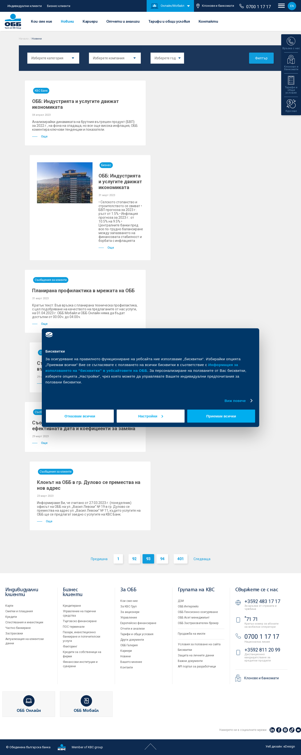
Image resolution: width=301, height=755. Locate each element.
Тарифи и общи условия (169, 21)
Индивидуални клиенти (24, 6)
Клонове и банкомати (215, 6)
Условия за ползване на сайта (199, 644)
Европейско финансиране (138, 623)
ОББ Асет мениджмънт (193, 617)
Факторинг (70, 646)
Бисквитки (185, 650)
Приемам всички (221, 416)
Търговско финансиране (80, 621)
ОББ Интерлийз (188, 606)
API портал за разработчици (197, 666)
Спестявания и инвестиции (24, 622)
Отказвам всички (79, 416)
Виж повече (235, 401)
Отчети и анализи (123, 21)
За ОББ (128, 590)
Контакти (208, 21)
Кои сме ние (41, 21)
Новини (67, 21)
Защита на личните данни (196, 655)
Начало (24, 38)
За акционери (129, 612)
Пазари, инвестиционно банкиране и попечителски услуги (81, 637)
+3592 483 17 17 (262, 601)
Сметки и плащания (19, 611)
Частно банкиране (18, 628)
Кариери (90, 21)
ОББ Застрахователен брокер (198, 623)
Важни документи (190, 661)
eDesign (289, 746)
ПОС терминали (74, 626)
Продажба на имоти (191, 633)
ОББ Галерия (129, 645)
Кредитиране (72, 605)
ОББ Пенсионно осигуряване (198, 612)
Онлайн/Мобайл (167, 6)
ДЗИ (181, 601)
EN (292, 6)
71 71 (251, 619)
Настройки (150, 416)
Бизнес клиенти (58, 6)
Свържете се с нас (256, 590)
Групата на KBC (196, 590)
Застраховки (14, 633)
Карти (9, 605)
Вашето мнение (131, 662)
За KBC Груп (128, 606)
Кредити (11, 617)
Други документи (132, 639)
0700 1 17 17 (255, 6)
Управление (128, 617)
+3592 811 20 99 (262, 650)
